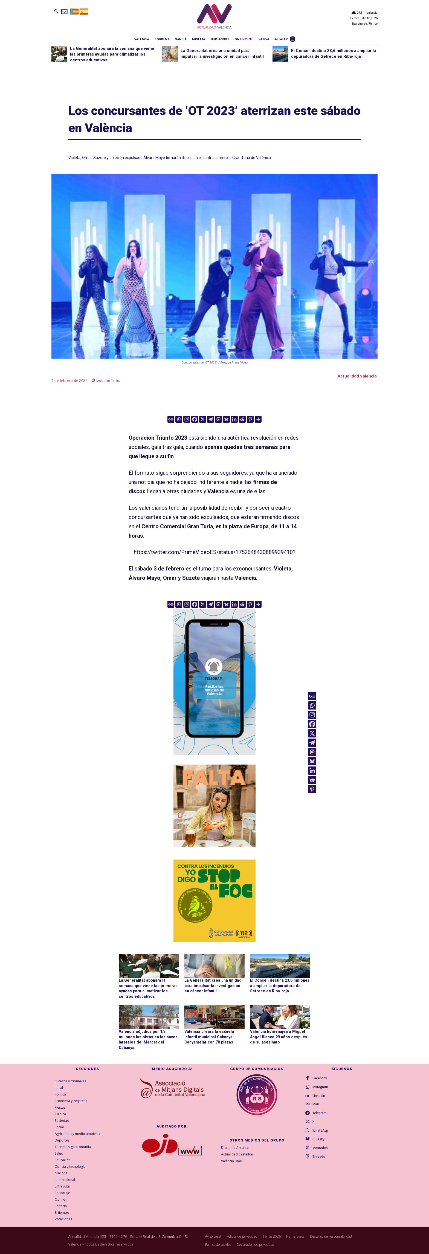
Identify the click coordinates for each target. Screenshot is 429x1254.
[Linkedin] (234, 419)
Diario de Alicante (235, 1147)
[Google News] (170, 419)
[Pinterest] (250, 419)
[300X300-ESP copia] (214, 901)
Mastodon (320, 1148)
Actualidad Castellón (237, 1154)
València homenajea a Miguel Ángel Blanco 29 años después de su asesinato (277, 1036)
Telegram (319, 1113)
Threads (318, 1157)
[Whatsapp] (178, 419)
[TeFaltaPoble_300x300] (214, 806)
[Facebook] (194, 419)
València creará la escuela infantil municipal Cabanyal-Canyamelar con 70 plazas (209, 1036)
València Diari (231, 1160)
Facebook (319, 1078)
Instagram (320, 1087)
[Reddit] (242, 419)
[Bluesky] (226, 419)
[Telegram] (210, 419)
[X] (202, 419)
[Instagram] (186, 419)
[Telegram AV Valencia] (214, 758)
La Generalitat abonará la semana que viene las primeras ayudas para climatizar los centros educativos (112, 54)
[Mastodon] (218, 419)
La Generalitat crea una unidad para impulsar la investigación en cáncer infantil (214, 985)
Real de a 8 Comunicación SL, (166, 1236)
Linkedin (318, 1095)
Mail (315, 1104)
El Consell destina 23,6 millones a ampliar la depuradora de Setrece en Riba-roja (279, 985)
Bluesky (318, 1139)
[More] (258, 419)
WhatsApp (320, 1130)
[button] (56, 11)
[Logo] (214, 17)
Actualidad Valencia (357, 376)
